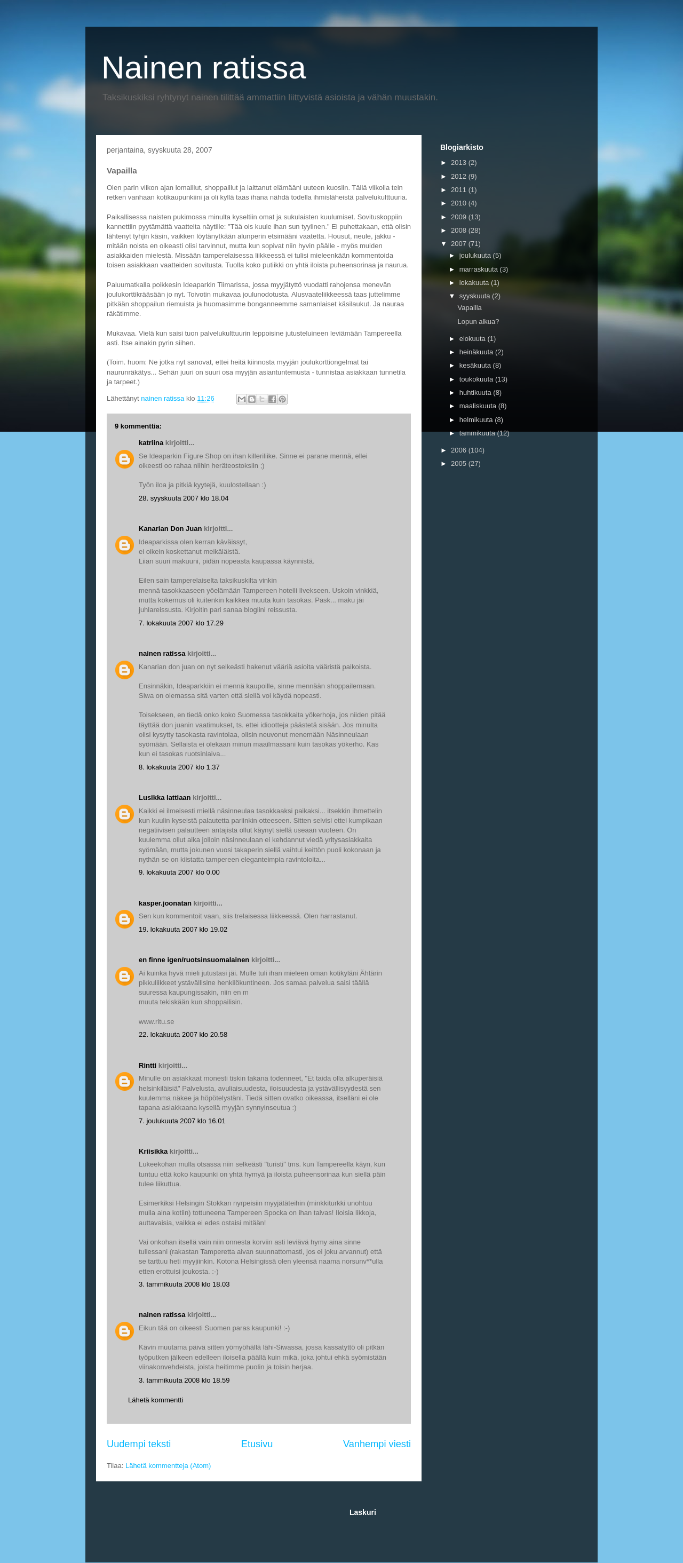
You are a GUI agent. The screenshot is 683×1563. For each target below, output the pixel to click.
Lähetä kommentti (155, 1400)
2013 (459, 162)
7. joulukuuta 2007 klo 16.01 (182, 1121)
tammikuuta (478, 433)
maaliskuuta (478, 406)
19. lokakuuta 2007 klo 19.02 (183, 929)
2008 (459, 230)
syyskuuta (475, 296)
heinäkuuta (477, 352)
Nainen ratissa (203, 67)
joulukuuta (476, 255)
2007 (459, 244)
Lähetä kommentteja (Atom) (168, 1466)
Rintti (147, 1065)
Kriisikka (153, 1151)
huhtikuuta (476, 392)
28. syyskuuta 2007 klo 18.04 (183, 498)
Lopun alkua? (478, 322)
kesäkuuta (476, 365)
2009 (459, 217)
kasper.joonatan (165, 903)
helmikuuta (477, 420)
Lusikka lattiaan (165, 798)
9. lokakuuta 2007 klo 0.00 (179, 872)
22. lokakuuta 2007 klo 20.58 (183, 1034)
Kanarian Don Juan (170, 529)
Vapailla (469, 308)
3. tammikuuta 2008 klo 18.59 (184, 1380)
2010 (459, 203)
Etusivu (257, 1444)
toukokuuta (477, 379)
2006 (459, 450)
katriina (151, 443)
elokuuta (473, 339)
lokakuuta (475, 283)
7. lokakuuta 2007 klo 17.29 (181, 623)
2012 (459, 176)
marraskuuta (479, 269)
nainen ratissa (162, 653)
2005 (459, 463)
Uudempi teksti (139, 1444)
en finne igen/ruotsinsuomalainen (194, 960)
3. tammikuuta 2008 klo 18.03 (184, 1284)
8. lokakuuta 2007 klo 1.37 (179, 767)
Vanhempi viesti (377, 1444)
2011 (459, 190)
